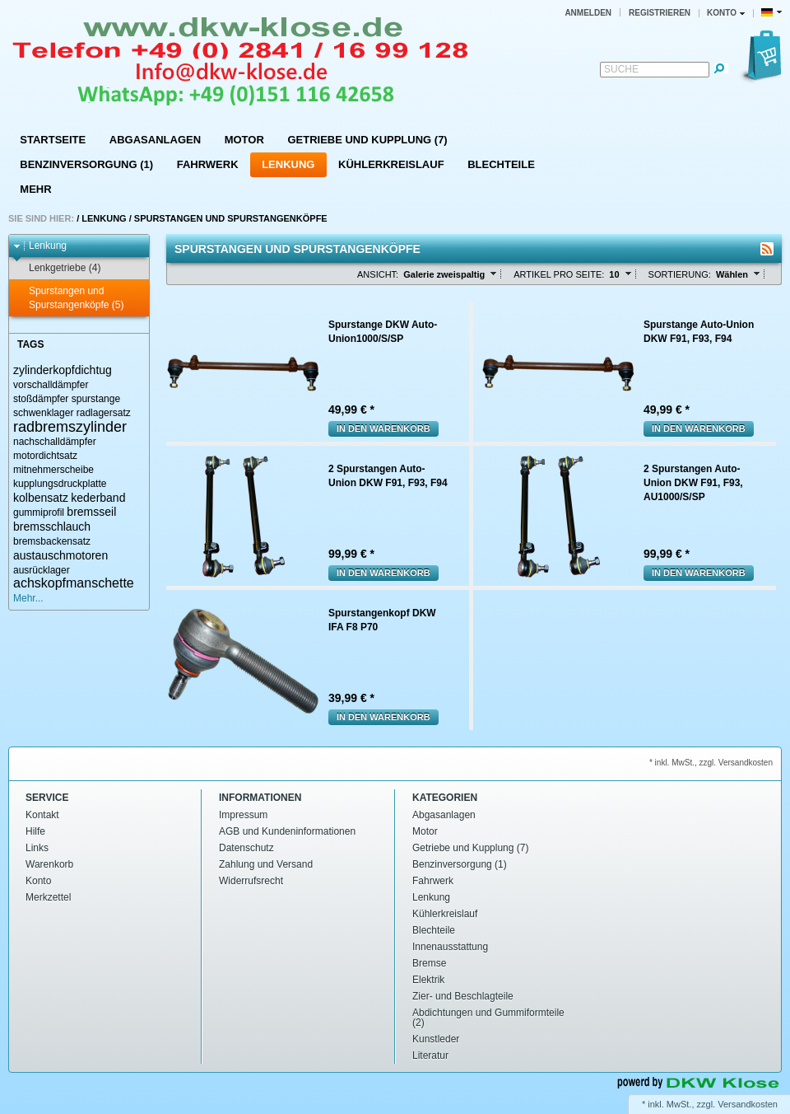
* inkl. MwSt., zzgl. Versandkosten (711, 762)
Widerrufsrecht (251, 881)
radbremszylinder (70, 427)
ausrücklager (41, 570)
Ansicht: (377, 274)
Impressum (243, 815)
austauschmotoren (60, 555)
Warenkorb (49, 864)
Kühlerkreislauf (391, 164)
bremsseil (91, 511)
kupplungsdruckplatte (59, 483)
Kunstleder (435, 1039)
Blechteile (501, 164)
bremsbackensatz (52, 541)
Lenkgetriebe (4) (56, 268)
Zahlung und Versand (266, 864)
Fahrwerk (208, 164)
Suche (621, 69)
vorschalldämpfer (50, 385)
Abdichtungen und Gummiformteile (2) (488, 1017)
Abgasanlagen (155, 139)
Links (37, 848)
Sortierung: (679, 274)
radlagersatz (104, 413)
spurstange (96, 399)
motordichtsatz (45, 455)
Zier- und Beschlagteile (463, 996)
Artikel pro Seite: (559, 274)
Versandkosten (748, 1104)
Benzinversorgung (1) (86, 164)
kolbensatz (40, 497)
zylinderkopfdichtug (62, 370)
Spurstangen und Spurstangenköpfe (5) (68, 298)
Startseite (53, 139)
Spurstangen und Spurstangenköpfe (231, 218)
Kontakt (42, 815)
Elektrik (428, 979)
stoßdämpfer (40, 399)
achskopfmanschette (73, 583)
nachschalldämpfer (54, 441)
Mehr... (28, 598)
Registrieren (659, 12)
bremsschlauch (52, 526)
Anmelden (588, 12)
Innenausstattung (450, 947)
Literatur (430, 1055)
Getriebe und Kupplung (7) (367, 139)
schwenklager (43, 413)
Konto (38, 881)
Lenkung (288, 164)
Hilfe (35, 831)
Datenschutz (246, 848)
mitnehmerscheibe (53, 469)
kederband (98, 497)
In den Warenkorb (383, 428)
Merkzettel (48, 897)
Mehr (35, 189)
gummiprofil (38, 512)
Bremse (429, 963)
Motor (244, 139)
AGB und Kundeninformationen (287, 831)
